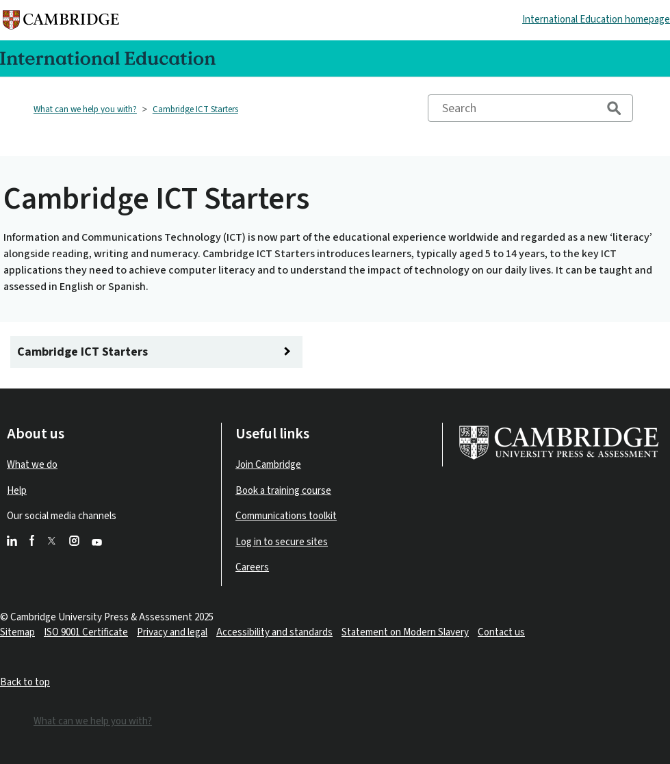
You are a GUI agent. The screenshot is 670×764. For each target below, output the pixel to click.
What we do (32, 465)
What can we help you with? (85, 109)
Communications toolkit (286, 516)
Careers (252, 567)
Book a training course (283, 491)
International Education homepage (596, 19)
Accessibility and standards (274, 632)
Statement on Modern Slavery (405, 632)
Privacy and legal (172, 632)
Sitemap (17, 632)
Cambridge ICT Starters (195, 109)
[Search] (530, 108)
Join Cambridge (268, 465)
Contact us (501, 632)
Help (17, 491)
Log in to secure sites (281, 542)
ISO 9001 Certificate (86, 632)
